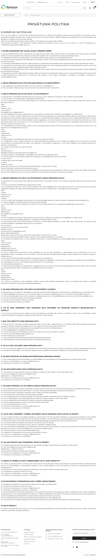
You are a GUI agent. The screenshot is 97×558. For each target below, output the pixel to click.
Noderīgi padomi (75, 2)
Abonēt (84, 538)
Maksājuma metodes (29, 541)
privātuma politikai (83, 542)
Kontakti (84, 2)
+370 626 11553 (30, 2)
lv (93, 2)
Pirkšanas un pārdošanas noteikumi (33, 537)
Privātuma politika (35, 15)
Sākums (27, 15)
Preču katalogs (9, 15)
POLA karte (27, 543)
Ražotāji (67, 2)
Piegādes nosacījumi (29, 532)
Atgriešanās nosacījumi (30, 539)
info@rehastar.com (42, 2)
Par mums (60, 2)
